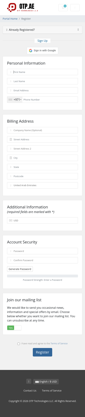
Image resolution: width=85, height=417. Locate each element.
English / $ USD (46, 381)
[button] (42, 50)
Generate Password (20, 269)
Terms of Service (59, 343)
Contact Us (29, 390)
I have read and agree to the (42, 343)
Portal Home (10, 18)
